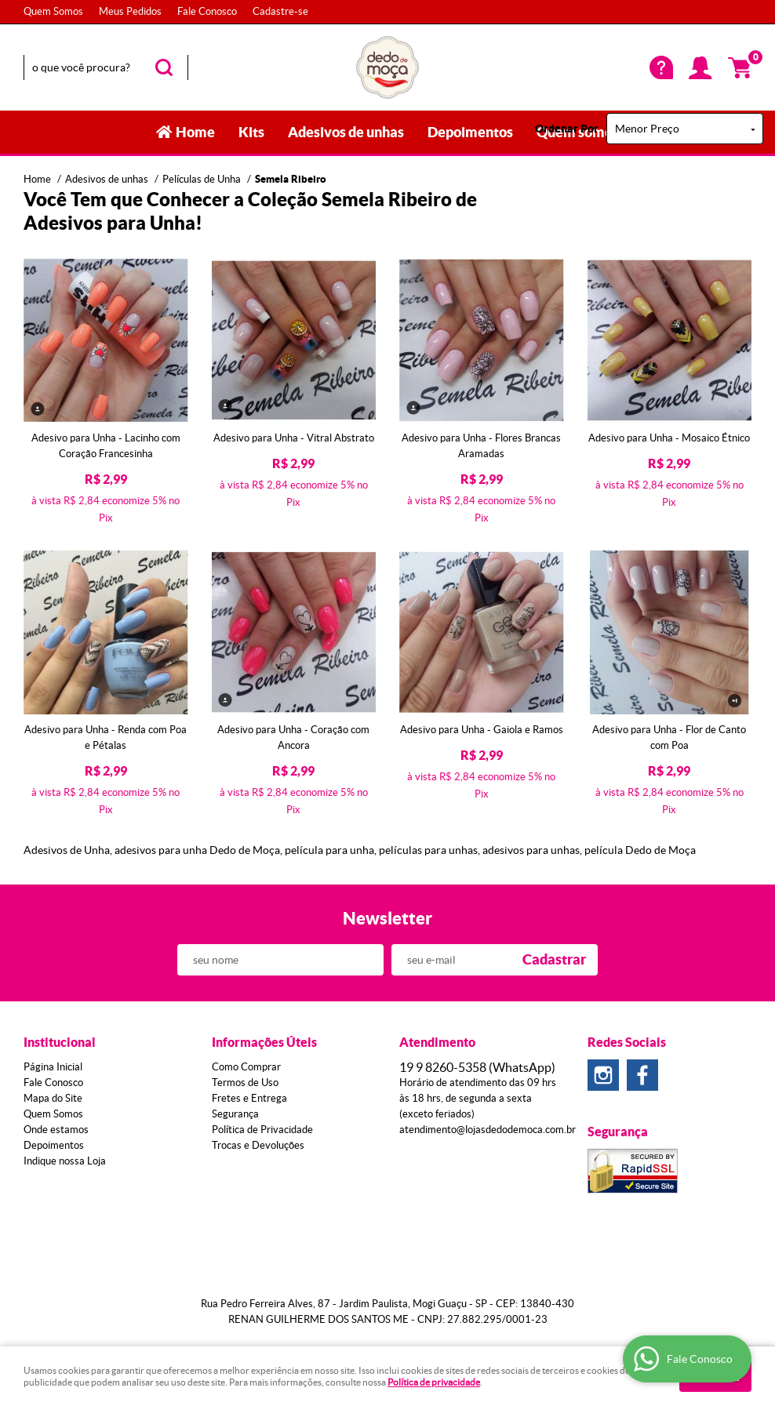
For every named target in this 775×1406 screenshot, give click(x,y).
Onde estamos (56, 1129)
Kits (251, 132)
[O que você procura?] (163, 67)
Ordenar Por (567, 128)
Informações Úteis (264, 1042)
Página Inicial (53, 1067)
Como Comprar (246, 1067)
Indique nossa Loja (65, 1161)
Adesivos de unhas (346, 132)
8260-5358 (477, 1067)
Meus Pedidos (130, 11)
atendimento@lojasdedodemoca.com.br (487, 1129)
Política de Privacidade (262, 1129)
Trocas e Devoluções (258, 1145)
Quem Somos (53, 11)
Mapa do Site (53, 1098)
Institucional (60, 1042)
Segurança (235, 1114)
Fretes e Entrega (249, 1098)
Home (195, 132)
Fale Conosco (207, 11)
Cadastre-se (280, 11)
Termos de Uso (245, 1082)
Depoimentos (470, 132)
